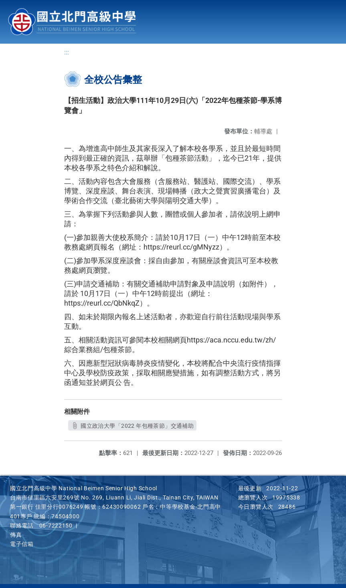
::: (66, 52)
